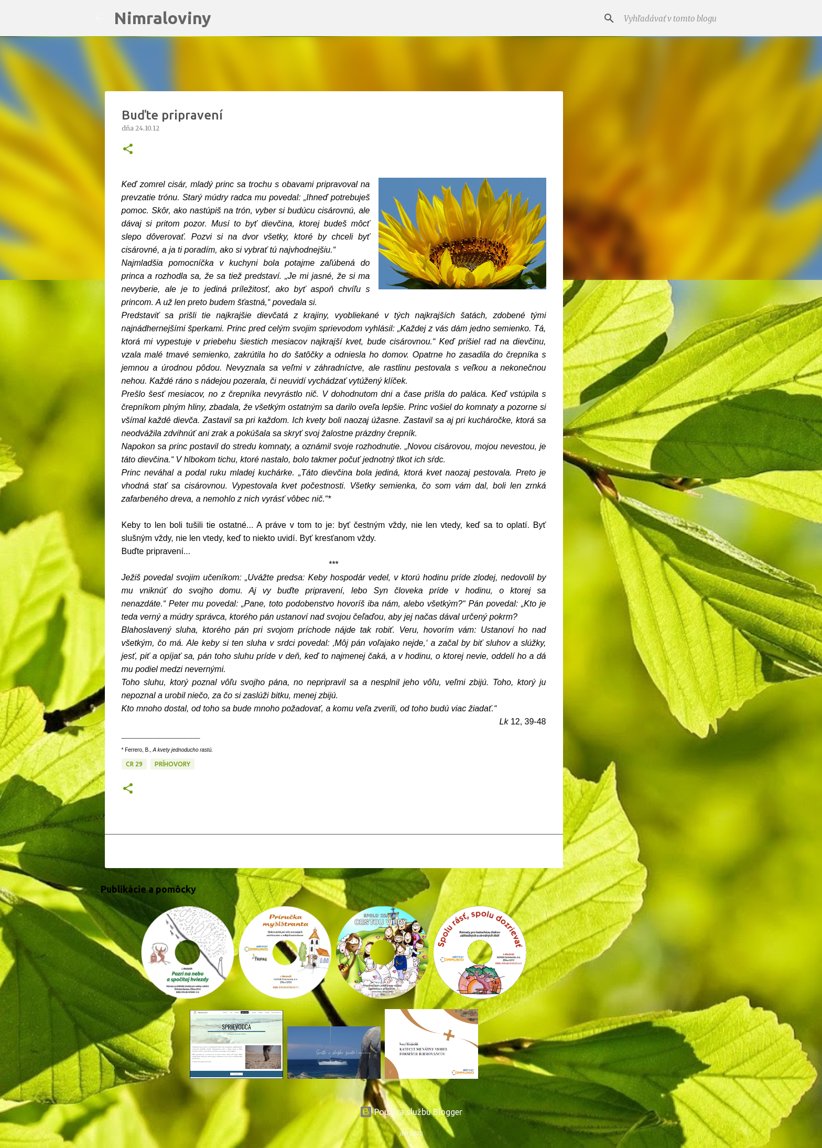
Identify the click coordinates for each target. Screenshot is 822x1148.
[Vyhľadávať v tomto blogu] (675, 18)
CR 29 (134, 764)
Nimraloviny (162, 17)
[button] (128, 150)
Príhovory (172, 764)
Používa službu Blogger (411, 1112)
